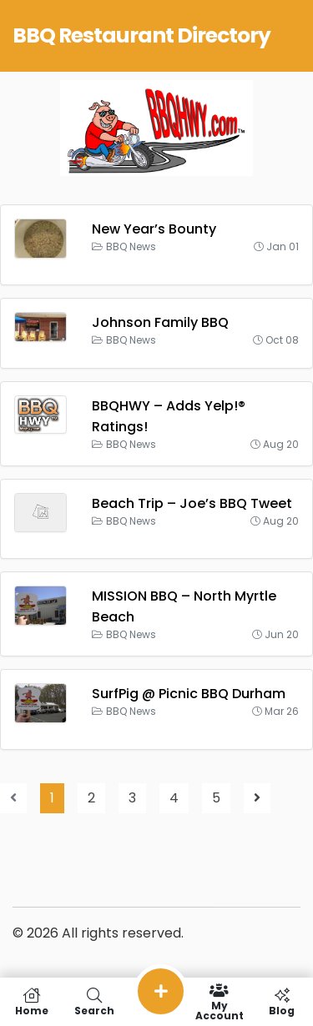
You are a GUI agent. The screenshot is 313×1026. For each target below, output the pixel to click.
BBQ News (131, 246)
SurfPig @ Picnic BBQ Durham (188, 693)
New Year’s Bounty (154, 229)
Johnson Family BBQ (160, 322)
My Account (219, 1002)
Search (94, 1002)
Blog (281, 1002)
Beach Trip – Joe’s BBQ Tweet (192, 503)
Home (31, 1002)
